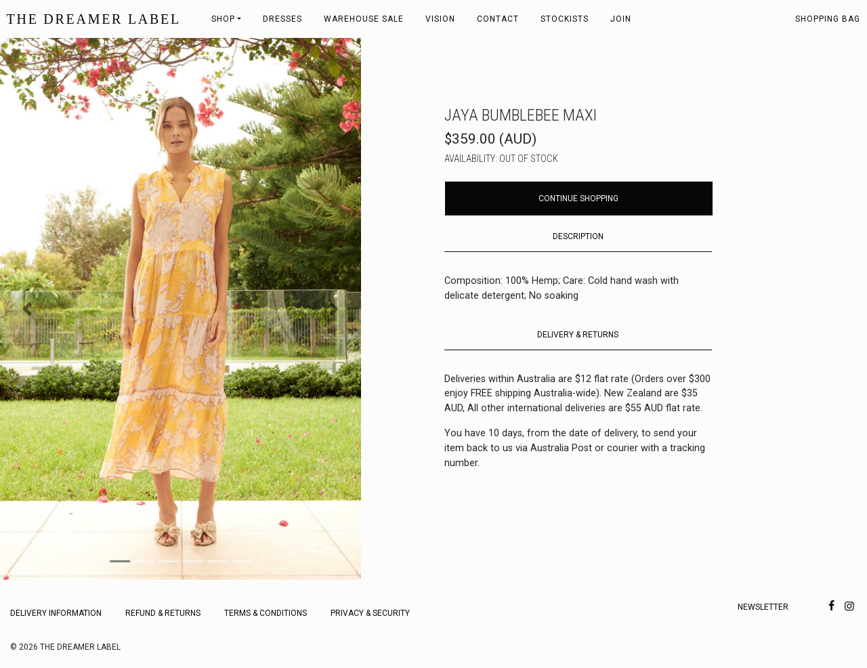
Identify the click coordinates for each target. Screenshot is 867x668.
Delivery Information (56, 613)
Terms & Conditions (265, 613)
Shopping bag (827, 19)
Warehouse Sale (364, 19)
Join (620, 19)
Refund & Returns (162, 613)
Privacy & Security (370, 613)
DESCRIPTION (578, 236)
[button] (27, 309)
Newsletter (763, 607)
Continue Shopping (578, 198)
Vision (440, 19)
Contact (498, 19)
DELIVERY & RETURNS (577, 334)
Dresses (282, 19)
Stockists (565, 19)
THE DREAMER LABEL (94, 19)
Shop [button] (223, 19)
